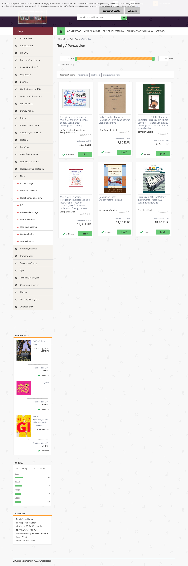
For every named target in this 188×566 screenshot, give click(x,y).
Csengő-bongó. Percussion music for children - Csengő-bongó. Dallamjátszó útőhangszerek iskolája (74, 121)
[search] (124, 17)
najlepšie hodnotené (111, 74)
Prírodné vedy (26, 256)
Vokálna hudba (27, 234)
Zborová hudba (27, 241)
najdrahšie (95, 74)
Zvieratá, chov (27, 306)
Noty (22, 176)
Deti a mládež (26, 103)
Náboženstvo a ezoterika (32, 169)
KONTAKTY (160, 31)
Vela (17, 473)
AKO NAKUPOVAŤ (74, 31)
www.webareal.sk (42, 560)
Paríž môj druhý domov (39, 342)
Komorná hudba (27, 219)
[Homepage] (62, 31)
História (24, 140)
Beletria (24, 81)
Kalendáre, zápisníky (30, 67)
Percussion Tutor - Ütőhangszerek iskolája (110, 198)
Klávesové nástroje (29, 212)
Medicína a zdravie (29, 154)
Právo (23, 118)
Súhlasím (131, 11)
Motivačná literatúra (30, 161)
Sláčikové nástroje (28, 227)
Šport (22, 270)
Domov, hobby (27, 110)
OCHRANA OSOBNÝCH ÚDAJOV (140, 31)
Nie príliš (19, 489)
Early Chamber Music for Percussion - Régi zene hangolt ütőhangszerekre (114, 120)
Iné (21, 205)
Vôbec (17, 497)
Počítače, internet (28, 248)
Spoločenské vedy (28, 263)
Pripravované (26, 45)
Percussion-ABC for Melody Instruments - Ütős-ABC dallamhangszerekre (152, 200)
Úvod (60, 39)
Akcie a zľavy (26, 38)
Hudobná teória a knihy (31, 198)
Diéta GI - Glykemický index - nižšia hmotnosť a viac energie (40, 420)
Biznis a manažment (30, 125)
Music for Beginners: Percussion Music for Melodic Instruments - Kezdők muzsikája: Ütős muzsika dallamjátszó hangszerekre (75, 203)
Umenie (24, 292)
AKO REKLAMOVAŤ (92, 31)
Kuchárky (24, 147)
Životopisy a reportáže (30, 89)
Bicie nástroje (26, 183)
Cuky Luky (45, 382)
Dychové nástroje (28, 190)
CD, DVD (24, 52)
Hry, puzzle (25, 74)
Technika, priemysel (29, 277)
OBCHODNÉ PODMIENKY (113, 31)
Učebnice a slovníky (29, 285)
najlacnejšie (83, 74)
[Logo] (32, 17)
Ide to (17, 481)
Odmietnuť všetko (110, 11)
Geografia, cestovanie (30, 132)
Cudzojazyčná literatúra (31, 96)
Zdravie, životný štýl (29, 299)
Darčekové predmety (30, 60)
